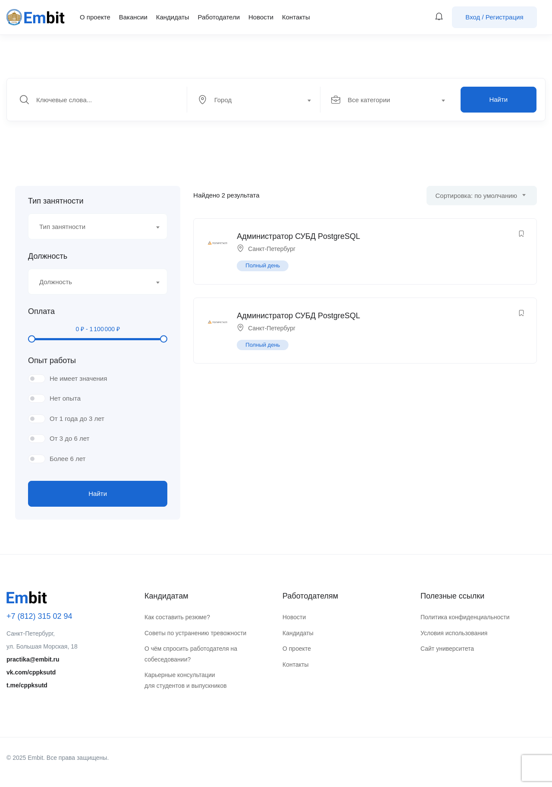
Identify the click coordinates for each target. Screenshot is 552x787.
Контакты (296, 17)
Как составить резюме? (177, 617)
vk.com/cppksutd (31, 672)
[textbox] (253, 100)
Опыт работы (52, 360)
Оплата (41, 311)
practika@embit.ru (33, 659)
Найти (498, 99)
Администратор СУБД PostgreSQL (298, 236)
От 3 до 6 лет (69, 438)
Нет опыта (65, 398)
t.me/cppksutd (26, 685)
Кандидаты (172, 17)
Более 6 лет (67, 458)
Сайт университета (447, 648)
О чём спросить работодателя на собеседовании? (190, 654)
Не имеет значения (78, 378)
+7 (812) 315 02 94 (39, 616)
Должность (47, 256)
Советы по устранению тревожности (195, 633)
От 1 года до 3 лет (77, 418)
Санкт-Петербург (271, 248)
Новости (260, 17)
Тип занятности (55, 201)
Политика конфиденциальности (465, 617)
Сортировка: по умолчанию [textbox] (476, 195)
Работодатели (219, 17)
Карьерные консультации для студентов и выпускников (185, 680)
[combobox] (258, 100)
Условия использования (453, 633)
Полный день (262, 265)
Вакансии (133, 17)
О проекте (95, 17)
